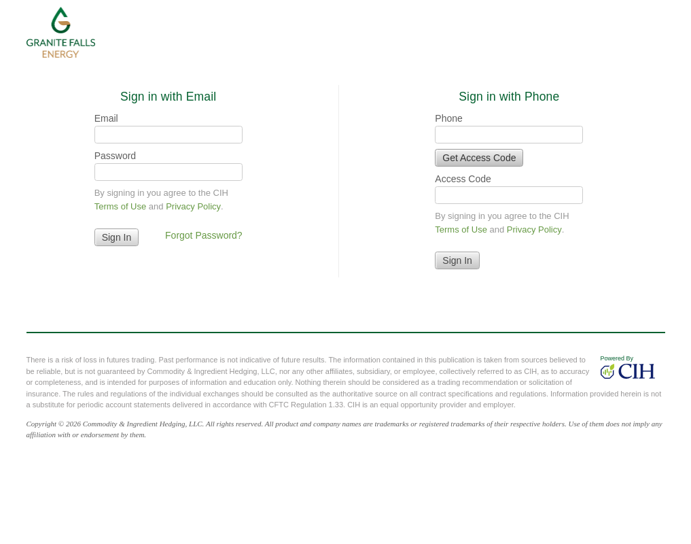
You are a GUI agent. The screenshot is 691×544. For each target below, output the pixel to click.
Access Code (463, 178)
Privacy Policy (193, 206)
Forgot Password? (204, 235)
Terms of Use (120, 206)
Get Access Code (479, 157)
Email (106, 118)
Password (115, 155)
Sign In (457, 260)
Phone (448, 118)
